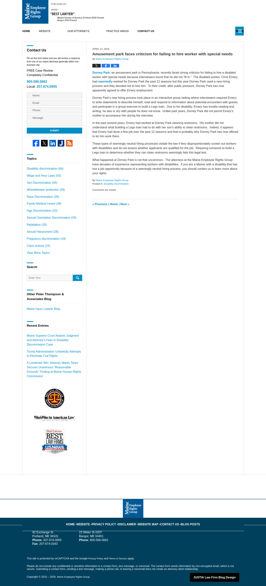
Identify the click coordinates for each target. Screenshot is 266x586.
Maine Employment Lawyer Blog (63, 12)
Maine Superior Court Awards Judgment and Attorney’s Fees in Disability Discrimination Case (52, 343)
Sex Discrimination (40, 193)
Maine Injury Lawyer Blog (41, 313)
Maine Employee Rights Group (74, 572)
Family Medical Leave (42, 212)
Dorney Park (101, 85)
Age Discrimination (40, 219)
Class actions (37, 251)
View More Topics (37, 258)
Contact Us (170, 31)
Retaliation (35, 232)
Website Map (147, 517)
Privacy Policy (109, 517)
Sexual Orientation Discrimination (48, 225)
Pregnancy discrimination (44, 245)
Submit (54, 142)
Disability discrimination (116, 196)
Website (61, 31)
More (236, 31)
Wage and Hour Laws (42, 186)
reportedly (105, 94)
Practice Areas (134, 31)
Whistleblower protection (43, 199)
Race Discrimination (41, 206)
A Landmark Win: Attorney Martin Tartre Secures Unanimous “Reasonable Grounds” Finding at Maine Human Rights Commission (54, 368)
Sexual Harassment (41, 238)
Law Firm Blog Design (221, 572)
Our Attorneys (95, 31)
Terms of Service (119, 554)
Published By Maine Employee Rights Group (213, 12)
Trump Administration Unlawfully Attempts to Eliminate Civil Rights (52, 356)
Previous (99, 216)
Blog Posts (184, 517)
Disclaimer (129, 517)
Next (124, 216)
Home (34, 31)
